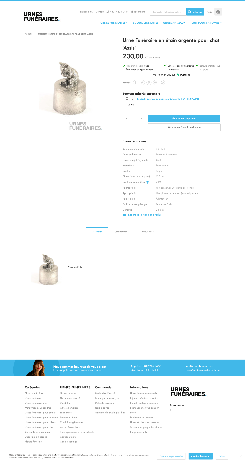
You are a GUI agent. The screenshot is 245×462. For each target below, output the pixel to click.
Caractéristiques (122, 231)
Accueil (28, 34)
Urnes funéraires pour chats (39, 427)
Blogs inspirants (138, 431)
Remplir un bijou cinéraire (144, 402)
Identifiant (139, 11)
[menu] (161, 23)
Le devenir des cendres (142, 417)
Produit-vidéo (148, 231)
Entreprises (66, 412)
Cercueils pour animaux (37, 431)
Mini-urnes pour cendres (38, 407)
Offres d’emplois (69, 407)
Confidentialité (68, 436)
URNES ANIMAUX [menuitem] (174, 22)
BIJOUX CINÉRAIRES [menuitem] (145, 22)
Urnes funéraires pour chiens (40, 422)
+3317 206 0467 (119, 11)
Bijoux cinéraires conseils (143, 398)
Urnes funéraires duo (36, 402)
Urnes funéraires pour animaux (41, 417)
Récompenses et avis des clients (77, 431)
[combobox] (177, 12)
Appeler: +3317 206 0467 (146, 366)
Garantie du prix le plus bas (110, 412)
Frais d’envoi (102, 407)
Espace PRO (86, 11)
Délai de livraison (104, 402)
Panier (210, 11)
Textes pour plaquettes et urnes (146, 427)
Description (97, 231)
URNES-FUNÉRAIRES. (75, 387)
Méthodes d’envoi (105, 393)
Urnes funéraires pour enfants (40, 412)
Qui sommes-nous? (70, 398)
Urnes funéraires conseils (143, 393)
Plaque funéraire (34, 441)
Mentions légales (69, 417)
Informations (139, 387)
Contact (100, 11)
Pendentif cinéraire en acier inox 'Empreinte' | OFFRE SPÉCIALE (168, 98)
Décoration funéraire (36, 436)
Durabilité (65, 402)
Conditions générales (71, 422)
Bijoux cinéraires (34, 393)
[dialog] (122, 456)
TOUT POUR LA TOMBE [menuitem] (204, 22)
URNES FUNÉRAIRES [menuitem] (112, 22)
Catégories (32, 387)
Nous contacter (68, 393)
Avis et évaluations (70, 427)
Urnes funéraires (33, 398)
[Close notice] (240, 456)
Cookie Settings (68, 441)
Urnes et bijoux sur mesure (144, 422)
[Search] (195, 12)
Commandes (104, 387)
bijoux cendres (146, 69)
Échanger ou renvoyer (107, 398)
